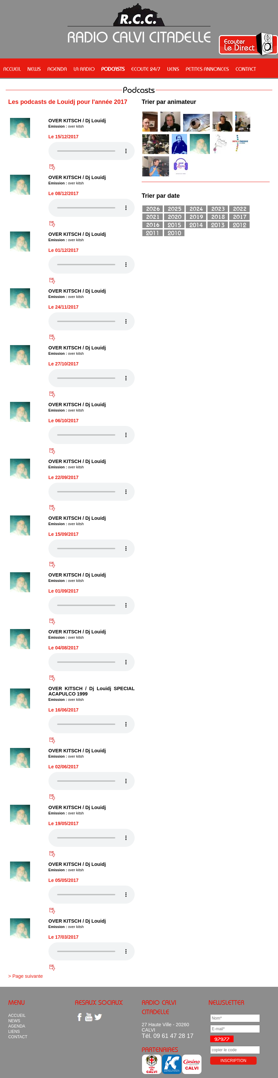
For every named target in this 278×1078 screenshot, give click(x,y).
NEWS (34, 68)
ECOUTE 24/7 (145, 68)
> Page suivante (25, 976)
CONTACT (246, 68)
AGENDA (57, 68)
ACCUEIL (12, 68)
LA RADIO (84, 68)
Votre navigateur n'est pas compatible (91, 151)
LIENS (173, 68)
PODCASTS (113, 68)
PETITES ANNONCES (207, 68)
